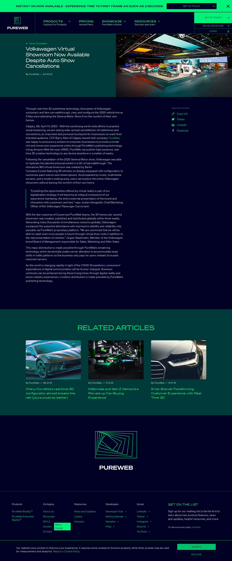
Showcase (49, 516)
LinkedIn (143, 511)
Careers (47, 526)
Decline (196, 554)
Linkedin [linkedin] (179, 124)
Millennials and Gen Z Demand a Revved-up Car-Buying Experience (113, 393)
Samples (112, 521)
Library (78, 516)
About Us (48, 511)
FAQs (110, 526)
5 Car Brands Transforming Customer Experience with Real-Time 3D (176, 393)
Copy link (180, 113)
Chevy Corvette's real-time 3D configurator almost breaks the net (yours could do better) (50, 393)
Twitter (142, 516)
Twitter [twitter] (178, 119)
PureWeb (113, 137)
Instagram (144, 521)
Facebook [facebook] (180, 130)
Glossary (79, 521)
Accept (196, 546)
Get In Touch (198, 6)
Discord (143, 526)
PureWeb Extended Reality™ (23, 518)
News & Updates (36, 43)
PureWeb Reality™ (22, 511)
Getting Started (116, 516)
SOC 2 (46, 521)
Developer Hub (116, 511)
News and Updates (85, 511)
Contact (47, 531)
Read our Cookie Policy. (66, 551)
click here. (196, 527)
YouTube (143, 531)
